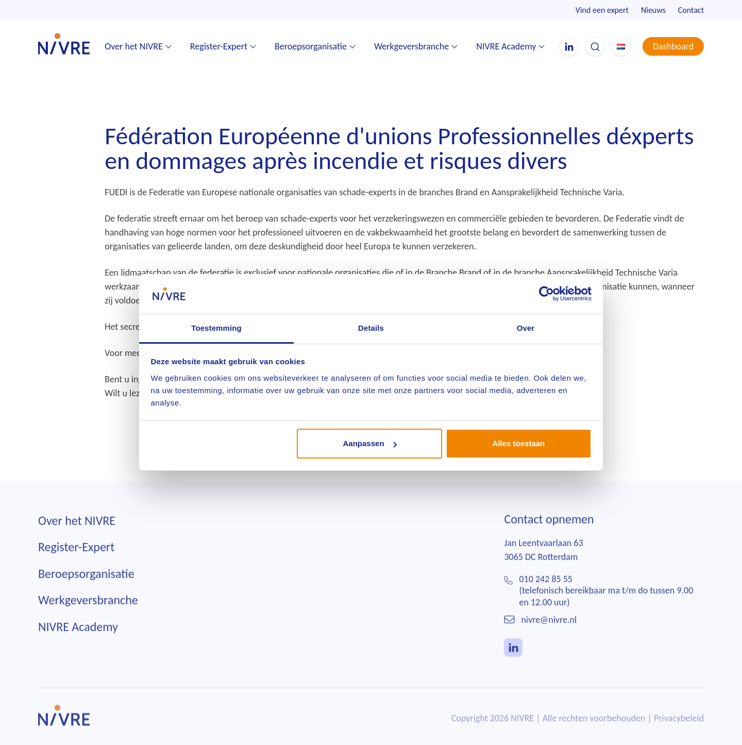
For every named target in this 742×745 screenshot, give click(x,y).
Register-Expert (218, 46)
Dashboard (673, 46)
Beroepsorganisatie (311, 46)
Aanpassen (370, 443)
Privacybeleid (679, 725)
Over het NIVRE (134, 46)
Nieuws (653, 10)
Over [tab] (526, 328)
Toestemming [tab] (216, 328)
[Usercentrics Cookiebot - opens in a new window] (546, 293)
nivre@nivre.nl (549, 627)
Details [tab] (371, 328)
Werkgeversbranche (411, 46)
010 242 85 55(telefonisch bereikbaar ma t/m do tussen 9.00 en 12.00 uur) (606, 598)
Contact (691, 10)
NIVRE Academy (506, 46)
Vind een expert (602, 10)
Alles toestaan (519, 443)
